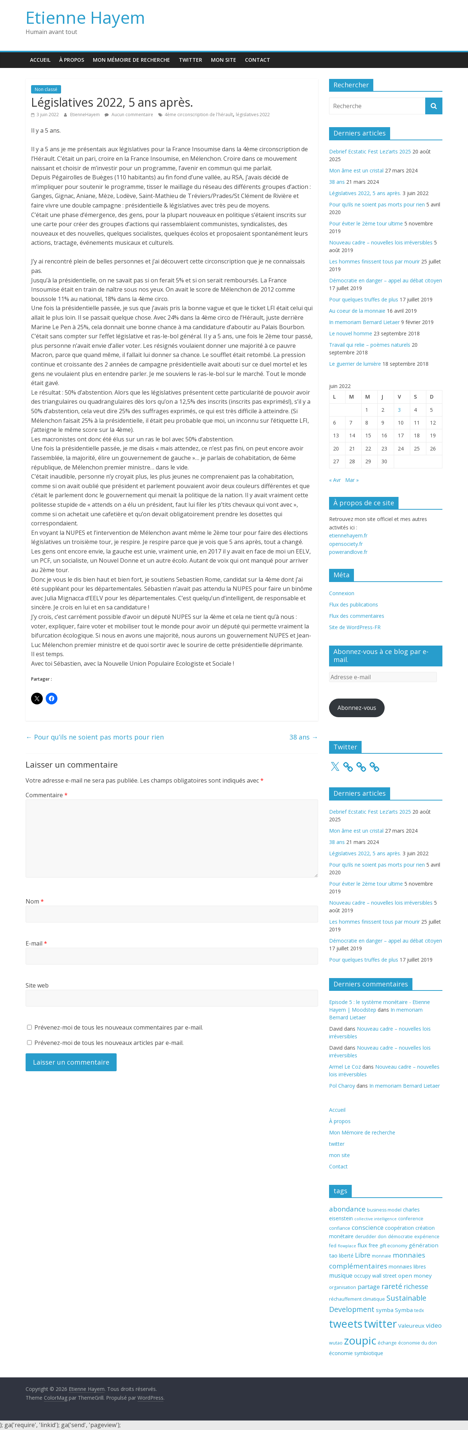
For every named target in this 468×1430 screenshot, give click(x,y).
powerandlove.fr (348, 551)
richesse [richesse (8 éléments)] (416, 1286)
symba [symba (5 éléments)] (384, 1309)
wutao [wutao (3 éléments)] (336, 1343)
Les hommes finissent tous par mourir (374, 261)
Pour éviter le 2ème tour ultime (366, 223)
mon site (223, 59)
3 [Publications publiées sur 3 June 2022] (399, 409)
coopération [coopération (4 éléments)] (399, 1227)
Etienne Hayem (85, 17)
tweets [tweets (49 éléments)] (345, 1323)
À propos (71, 59)
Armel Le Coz (345, 1066)
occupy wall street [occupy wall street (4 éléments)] (375, 1275)
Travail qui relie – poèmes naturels (369, 344)
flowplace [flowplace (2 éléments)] (347, 1245)
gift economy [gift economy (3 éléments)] (393, 1246)
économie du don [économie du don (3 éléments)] (417, 1343)
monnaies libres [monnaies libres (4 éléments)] (407, 1266)
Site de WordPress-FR (355, 627)
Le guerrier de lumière (355, 363)
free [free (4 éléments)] (373, 1245)
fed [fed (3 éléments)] (332, 1246)
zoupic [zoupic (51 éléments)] (360, 1340)
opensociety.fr (346, 543)
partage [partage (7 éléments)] (369, 1286)
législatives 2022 (253, 114)
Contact (257, 59)
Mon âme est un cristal (356, 170)
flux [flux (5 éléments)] (362, 1245)
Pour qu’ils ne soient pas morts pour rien (95, 737)
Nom (35, 901)
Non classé (46, 89)
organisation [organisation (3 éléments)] (342, 1287)
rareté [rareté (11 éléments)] (391, 1286)
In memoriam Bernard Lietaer (364, 322)
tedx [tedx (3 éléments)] (419, 1310)
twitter (190, 59)
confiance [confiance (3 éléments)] (339, 1228)
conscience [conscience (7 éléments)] (368, 1227)
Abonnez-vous (356, 708)
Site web (37, 985)
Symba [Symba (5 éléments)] (404, 1309)
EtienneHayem (85, 114)
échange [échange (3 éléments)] (387, 1343)
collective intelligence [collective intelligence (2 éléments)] (375, 1218)
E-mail (36, 943)
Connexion (341, 593)
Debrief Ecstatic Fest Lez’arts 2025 (370, 151)
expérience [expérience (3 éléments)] (426, 1236)
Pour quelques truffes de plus (363, 299)
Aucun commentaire (129, 114)
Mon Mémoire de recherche (131, 59)
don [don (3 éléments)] (382, 1236)
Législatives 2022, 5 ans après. (365, 193)
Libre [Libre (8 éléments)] (362, 1255)
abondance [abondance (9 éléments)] (347, 1208)
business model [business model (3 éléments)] (384, 1210)
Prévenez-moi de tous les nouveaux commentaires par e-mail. (118, 1027)
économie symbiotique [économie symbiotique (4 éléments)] (356, 1353)
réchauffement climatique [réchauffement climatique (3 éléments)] (357, 1299)
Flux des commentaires (356, 615)
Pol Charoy (342, 1085)
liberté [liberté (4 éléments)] (346, 1255)
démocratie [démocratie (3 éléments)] (400, 1236)
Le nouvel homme (350, 333)
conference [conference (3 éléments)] (410, 1219)
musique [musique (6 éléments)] (340, 1275)
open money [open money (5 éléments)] (415, 1275)
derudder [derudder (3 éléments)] (365, 1236)
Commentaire (47, 795)
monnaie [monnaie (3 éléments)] (381, 1256)
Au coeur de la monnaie (357, 310)
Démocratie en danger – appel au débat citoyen (385, 280)
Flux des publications (353, 604)
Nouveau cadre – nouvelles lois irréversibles (381, 242)
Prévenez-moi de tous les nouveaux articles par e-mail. (109, 1043)
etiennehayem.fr (348, 535)
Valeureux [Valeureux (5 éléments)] (411, 1325)
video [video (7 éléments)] (434, 1325)
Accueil (40, 59)
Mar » (352, 479)
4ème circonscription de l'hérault (199, 114)
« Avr (335, 479)
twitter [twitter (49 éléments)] (380, 1323)
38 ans (304, 737)
